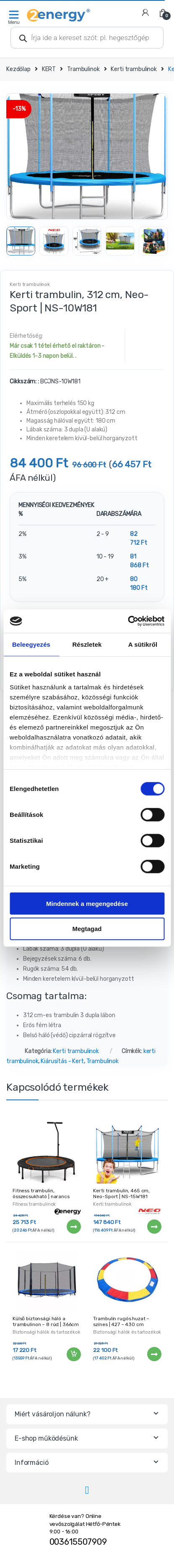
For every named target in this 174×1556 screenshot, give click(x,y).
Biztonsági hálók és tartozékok (47, 1332)
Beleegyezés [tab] (31, 644)
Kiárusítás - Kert (62, 1061)
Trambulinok (83, 69)
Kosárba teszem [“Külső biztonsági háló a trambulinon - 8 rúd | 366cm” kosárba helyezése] (73, 1354)
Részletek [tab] (86, 644)
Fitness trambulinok (34, 1204)
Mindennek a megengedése (87, 903)
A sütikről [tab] (143, 644)
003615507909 (78, 1542)
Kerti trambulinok (134, 69)
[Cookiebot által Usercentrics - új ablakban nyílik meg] (127, 621)
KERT (49, 69)
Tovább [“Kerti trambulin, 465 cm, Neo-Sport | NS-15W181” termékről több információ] (153, 1226)
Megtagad (86, 928)
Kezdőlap (18, 69)
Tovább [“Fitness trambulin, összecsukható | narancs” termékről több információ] (73, 1226)
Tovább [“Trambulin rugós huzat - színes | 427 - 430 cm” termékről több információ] (153, 1354)
